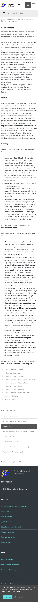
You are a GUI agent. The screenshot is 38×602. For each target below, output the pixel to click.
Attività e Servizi (8, 410)
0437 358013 (7, 511)
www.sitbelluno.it (8, 532)
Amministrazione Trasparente (10, 564)
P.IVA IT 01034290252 (10, 537)
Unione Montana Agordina (13, 369)
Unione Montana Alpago (12, 373)
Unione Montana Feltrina (13, 386)
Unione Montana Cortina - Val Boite (17, 392)
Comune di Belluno (11, 396)
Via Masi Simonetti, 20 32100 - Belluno (15, 506)
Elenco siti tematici (7, 559)
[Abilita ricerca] (28, 5)
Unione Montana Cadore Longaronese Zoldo (19, 379)
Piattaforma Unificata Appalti (13, 452)
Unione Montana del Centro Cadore (16, 383)
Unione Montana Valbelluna (14, 389)
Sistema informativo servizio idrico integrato (18, 431)
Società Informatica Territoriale (14, 5)
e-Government (8, 426)
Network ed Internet (10, 416)
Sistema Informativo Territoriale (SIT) (16, 447)
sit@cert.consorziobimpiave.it (12, 527)
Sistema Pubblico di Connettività (14, 421)
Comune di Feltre (10, 399)
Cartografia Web (8, 436)
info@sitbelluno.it (8, 522)
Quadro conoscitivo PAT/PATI (13, 441)
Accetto (8, 597)
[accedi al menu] (33, 5)
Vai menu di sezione (16, 13)
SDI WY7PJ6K (7, 542)
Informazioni (18, 597)
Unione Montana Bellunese (14, 376)
